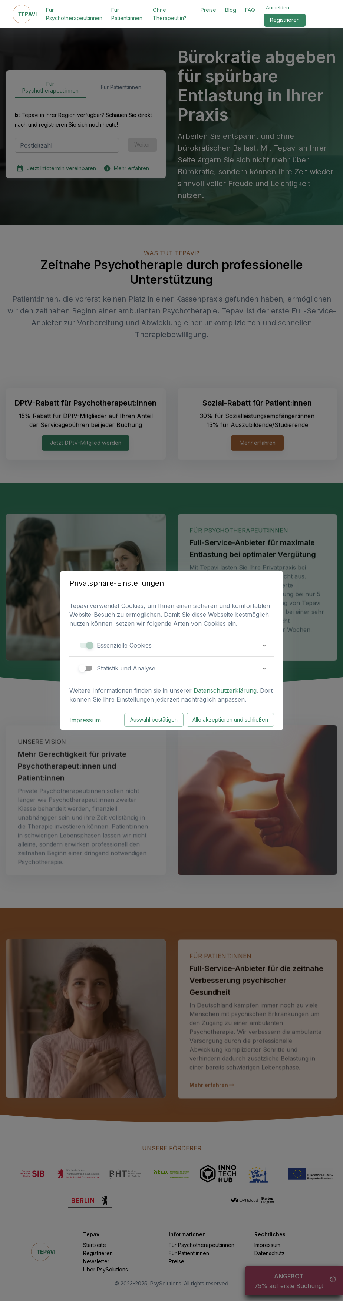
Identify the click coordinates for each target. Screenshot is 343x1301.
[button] (171, 645)
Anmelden (277, 7)
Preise (208, 10)
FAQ (250, 10)
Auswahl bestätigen (154, 719)
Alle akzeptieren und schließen (230, 719)
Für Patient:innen (126, 14)
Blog (230, 10)
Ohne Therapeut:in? (170, 14)
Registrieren (285, 20)
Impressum (85, 720)
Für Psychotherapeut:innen (74, 14)
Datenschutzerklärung (225, 690)
